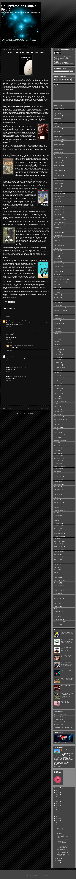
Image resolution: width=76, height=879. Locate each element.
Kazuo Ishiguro (57, 414)
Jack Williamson (58, 349)
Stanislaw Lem (57, 567)
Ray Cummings (58, 523)
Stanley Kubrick (58, 570)
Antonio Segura (58, 136)
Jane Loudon (57, 357)
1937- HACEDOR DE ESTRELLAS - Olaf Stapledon (66, 657)
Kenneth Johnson (58, 416)
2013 (57, 818)
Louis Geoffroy (57, 437)
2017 (57, 809)
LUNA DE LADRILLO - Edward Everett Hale (62, 846)
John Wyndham (58, 388)
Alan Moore (57, 110)
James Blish (57, 352)
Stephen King (57, 577)
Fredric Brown (57, 253)
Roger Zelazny (57, 557)
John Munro (57, 380)
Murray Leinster (58, 468)
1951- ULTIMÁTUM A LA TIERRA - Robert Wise (67, 679)
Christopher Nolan (58, 170)
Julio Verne (56, 406)
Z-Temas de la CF (58, 624)
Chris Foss (56, 167)
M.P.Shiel (56, 442)
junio (58, 862)
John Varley (57, 385)
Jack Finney (57, 339)
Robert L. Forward (58, 546)
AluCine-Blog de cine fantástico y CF (63, 727)
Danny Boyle (57, 188)
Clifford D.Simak (58, 175)
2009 (57, 827)
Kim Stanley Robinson (59, 419)
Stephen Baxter (58, 575)
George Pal (57, 274)
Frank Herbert (57, 240)
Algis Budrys (57, 126)
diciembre (59, 829)
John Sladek (57, 383)
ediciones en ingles (12, 297)
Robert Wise (57, 554)
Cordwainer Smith (58, 180)
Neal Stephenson (58, 476)
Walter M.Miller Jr (58, 601)
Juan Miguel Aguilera (59, 401)
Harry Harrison (57, 300)
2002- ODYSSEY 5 (65, 685)
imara (7, 355)
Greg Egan (56, 287)
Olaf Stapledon (57, 489)
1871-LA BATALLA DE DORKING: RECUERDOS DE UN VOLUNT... (63, 842)
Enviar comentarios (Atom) (29, 413)
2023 (57, 796)
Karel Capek (57, 409)
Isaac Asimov (57, 328)
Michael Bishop (58, 461)
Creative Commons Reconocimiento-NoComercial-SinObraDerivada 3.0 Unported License (61, 59)
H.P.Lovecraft (57, 292)
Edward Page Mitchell (59, 225)
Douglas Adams (58, 199)
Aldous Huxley (57, 116)
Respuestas (10, 342)
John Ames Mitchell (59, 367)
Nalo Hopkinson (58, 471)
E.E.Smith (56, 201)
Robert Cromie (57, 544)
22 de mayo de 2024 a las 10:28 (18, 376)
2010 (57, 825)
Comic (55, 178)
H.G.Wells (56, 289)
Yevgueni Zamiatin (58, 621)
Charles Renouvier (58, 162)
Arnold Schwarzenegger (60, 139)
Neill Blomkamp (58, 479)
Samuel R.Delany (58, 562)
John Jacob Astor (58, 378)
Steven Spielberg (58, 580)
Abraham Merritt (58, 108)
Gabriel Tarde (57, 261)
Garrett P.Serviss (58, 263)
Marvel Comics (57, 450)
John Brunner (57, 370)
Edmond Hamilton (58, 212)
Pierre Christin (57, 515)
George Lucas (57, 271)
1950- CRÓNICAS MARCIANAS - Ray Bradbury (65, 703)
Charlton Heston (58, 165)
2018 (57, 807)
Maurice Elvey (57, 455)
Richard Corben (58, 525)
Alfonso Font (57, 121)
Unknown (12, 345)
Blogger (49, 875)
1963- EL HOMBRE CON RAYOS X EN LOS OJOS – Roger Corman (67, 634)
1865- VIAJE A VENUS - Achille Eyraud (63, 855)
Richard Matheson (58, 536)
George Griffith (57, 269)
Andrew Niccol (57, 128)
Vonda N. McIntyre (58, 598)
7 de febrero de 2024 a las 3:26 (18, 367)
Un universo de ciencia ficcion (61, 54)
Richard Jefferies (58, 531)
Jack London (57, 344)
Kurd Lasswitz (57, 424)
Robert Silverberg (58, 551)
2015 (57, 814)
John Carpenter (58, 375)
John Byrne (57, 372)
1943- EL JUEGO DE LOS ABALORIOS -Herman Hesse (66, 649)
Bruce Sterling (57, 152)
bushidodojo (9, 320)
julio (58, 860)
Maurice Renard (58, 458)
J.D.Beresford (57, 331)
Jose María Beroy (58, 393)
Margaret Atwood (58, 445)
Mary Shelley (57, 453)
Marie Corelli (57, 448)
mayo (58, 865)
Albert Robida (57, 113)
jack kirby (56, 341)
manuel (65, 750)
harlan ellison (57, 297)
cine (55, 173)
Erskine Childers (58, 232)
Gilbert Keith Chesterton (60, 282)
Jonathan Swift (57, 391)
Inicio (27, 408)
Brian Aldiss (57, 147)
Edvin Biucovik (57, 214)
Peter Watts (57, 507)
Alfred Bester (57, 123)
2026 (57, 790)
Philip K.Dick (57, 512)
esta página (31, 295)
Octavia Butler (57, 486)
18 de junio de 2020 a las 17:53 (17, 355)
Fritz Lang (56, 256)
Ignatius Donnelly (58, 323)
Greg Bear (56, 284)
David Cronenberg (58, 193)
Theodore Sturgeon (59, 585)
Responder (8, 316)
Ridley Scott (57, 538)
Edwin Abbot (57, 227)
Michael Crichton (58, 463)
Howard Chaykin (58, 315)
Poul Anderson (57, 518)
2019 (57, 805)
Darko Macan (57, 191)
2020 (57, 803)
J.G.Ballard (56, 333)
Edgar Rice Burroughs (59, 209)
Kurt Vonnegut (57, 427)
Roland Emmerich (58, 559)
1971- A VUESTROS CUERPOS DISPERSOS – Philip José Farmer (67, 664)
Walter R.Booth (57, 603)
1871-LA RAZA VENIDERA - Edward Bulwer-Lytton (62, 836)
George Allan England (59, 266)
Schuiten (56, 564)
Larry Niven (57, 429)
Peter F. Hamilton (58, 502)
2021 (57, 801)
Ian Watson (57, 320)
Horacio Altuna (57, 313)
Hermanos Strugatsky (59, 307)
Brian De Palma (58, 149)
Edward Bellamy (58, 217)
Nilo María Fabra (58, 481)
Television (56, 582)
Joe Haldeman (57, 365)
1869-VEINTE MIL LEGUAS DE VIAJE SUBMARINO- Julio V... (63, 851)
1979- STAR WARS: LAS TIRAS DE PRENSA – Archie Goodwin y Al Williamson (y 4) (67, 695)
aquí (4, 295)
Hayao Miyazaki (58, 305)
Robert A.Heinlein (58, 541)
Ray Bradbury (57, 520)
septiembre (60, 833)
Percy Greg (57, 499)
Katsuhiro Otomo (58, 411)
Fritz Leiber (57, 258)
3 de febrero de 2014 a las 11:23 (16, 312)
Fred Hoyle (56, 248)
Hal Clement (57, 295)
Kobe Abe (56, 422)
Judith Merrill (57, 403)
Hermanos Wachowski (59, 310)
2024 (57, 794)
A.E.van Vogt (57, 105)
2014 (57, 816)
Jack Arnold (57, 336)
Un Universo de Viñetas (60, 714)
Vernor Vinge (57, 595)
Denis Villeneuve (58, 196)
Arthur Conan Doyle (59, 144)
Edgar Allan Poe (58, 206)
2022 (57, 799)
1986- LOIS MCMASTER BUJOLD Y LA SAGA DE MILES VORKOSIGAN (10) (67, 641)
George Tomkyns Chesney (60, 279)
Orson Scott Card (58, 492)
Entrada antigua (44, 408)
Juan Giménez (57, 398)
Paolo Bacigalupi (58, 494)
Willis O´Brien (57, 616)
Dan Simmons (57, 186)
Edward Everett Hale (59, 222)
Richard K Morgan (58, 533)
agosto (59, 858)
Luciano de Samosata (59, 440)
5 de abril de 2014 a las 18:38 (20, 320)
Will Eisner (56, 608)
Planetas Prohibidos (59, 716)
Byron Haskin (57, 154)
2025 (57, 792)
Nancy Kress (57, 474)
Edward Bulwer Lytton (12, 304)
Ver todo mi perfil (58, 766)
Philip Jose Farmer (58, 510)
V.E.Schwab (57, 593)
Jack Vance (57, 346)
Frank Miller (57, 243)
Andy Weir (56, 131)
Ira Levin (56, 326)
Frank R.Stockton (58, 245)
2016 (57, 812)
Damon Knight (57, 183)
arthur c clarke (57, 141)
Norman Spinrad (58, 484)
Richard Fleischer (58, 528)
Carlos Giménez (58, 160)
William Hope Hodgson (59, 614)
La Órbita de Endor (58, 719)
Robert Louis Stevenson (60, 549)
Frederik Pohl (57, 250)
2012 (57, 820)
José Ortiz (56, 396)
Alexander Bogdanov (59, 118)
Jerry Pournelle (57, 359)
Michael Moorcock (58, 466)
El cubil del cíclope (58, 724)
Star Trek (56, 572)
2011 (57, 822)
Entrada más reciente (8, 408)
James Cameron (58, 354)
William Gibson (57, 611)
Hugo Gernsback (58, 318)
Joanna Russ (57, 362)
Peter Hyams (57, 505)
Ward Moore (57, 606)
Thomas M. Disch (58, 588)
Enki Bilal (56, 230)
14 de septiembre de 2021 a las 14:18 (24, 345)
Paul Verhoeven (58, 497)
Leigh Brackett (57, 432)
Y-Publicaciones (58, 619)
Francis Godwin (58, 237)
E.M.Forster (57, 204)
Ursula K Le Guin (58, 590)
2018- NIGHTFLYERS (66, 670)
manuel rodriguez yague (60, 56)
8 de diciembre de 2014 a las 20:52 (19, 331)
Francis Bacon (57, 235)
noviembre (59, 831)
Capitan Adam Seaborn (59, 157)
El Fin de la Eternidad (59, 722)
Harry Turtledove (58, 302)
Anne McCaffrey (58, 134)
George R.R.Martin (58, 276)
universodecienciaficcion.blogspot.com (63, 63)
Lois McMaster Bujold (59, 435)
